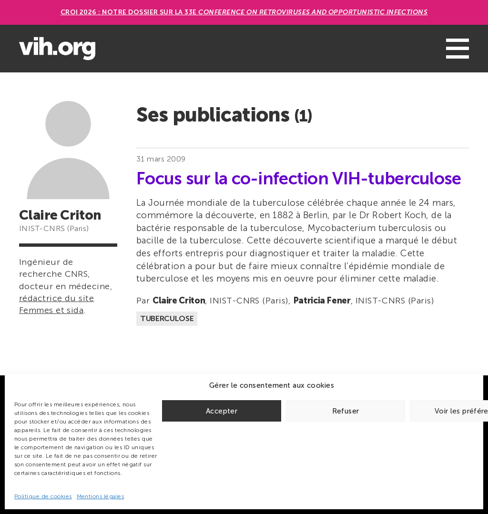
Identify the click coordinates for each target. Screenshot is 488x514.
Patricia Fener (322, 300)
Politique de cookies (43, 496)
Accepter (221, 411)
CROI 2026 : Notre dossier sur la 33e (244, 12)
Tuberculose (166, 318)
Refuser (345, 411)
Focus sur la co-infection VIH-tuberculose (298, 178)
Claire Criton (178, 300)
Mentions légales (100, 496)
